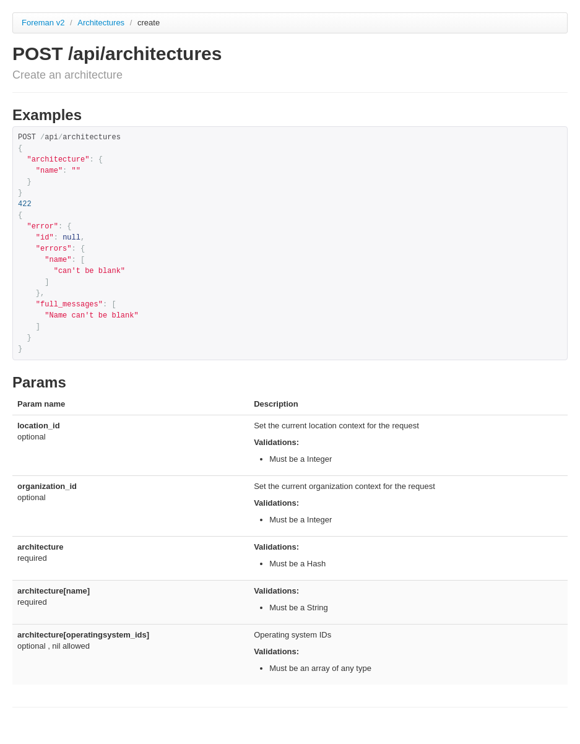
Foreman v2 (43, 22)
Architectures (101, 22)
